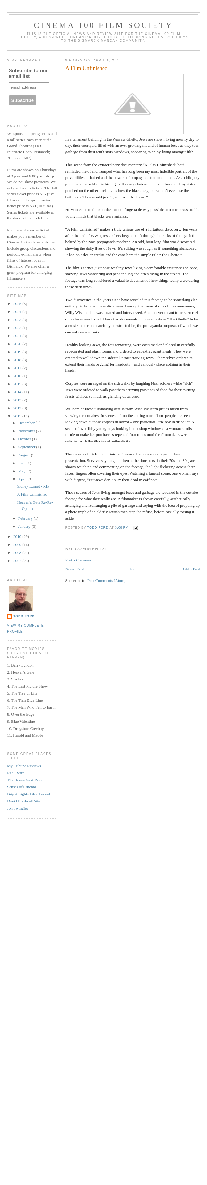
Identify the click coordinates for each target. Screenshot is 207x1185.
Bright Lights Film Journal (28, 794)
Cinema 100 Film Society (103, 25)
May (22, 471)
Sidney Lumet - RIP (33, 486)
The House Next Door (25, 780)
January (25, 526)
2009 (17, 544)
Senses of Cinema (21, 787)
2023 (17, 319)
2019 (17, 351)
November (27, 431)
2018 (17, 360)
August (24, 455)
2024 (17, 311)
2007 (17, 560)
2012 (17, 408)
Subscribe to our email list (28, 73)
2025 (17, 303)
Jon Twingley (18, 808)
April (23, 479)
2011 (17, 416)
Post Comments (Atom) (106, 580)
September (27, 447)
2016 (17, 376)
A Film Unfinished (32, 494)
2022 (17, 327)
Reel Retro (15, 773)
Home (133, 569)
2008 (17, 552)
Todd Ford (24, 616)
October (25, 439)
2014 (17, 392)
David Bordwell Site (23, 801)
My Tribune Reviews (24, 766)
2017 (17, 368)
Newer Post (74, 569)
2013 (17, 400)
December (27, 423)
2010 (17, 536)
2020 (17, 343)
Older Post (191, 569)
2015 (17, 384)
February (26, 518)
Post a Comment (78, 560)
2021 (17, 335)
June (22, 463)
